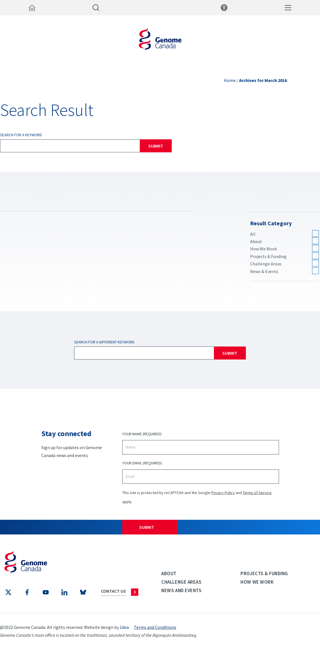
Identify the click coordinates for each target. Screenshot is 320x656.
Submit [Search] (155, 146)
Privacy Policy (223, 492)
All (252, 234)
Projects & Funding (268, 256)
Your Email (142, 463)
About (256, 241)
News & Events (264, 271)
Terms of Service (257, 492)
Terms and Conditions (155, 627)
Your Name (142, 434)
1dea (124, 627)
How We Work (263, 249)
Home (230, 80)
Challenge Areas (266, 264)
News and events (181, 590)
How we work (257, 582)
